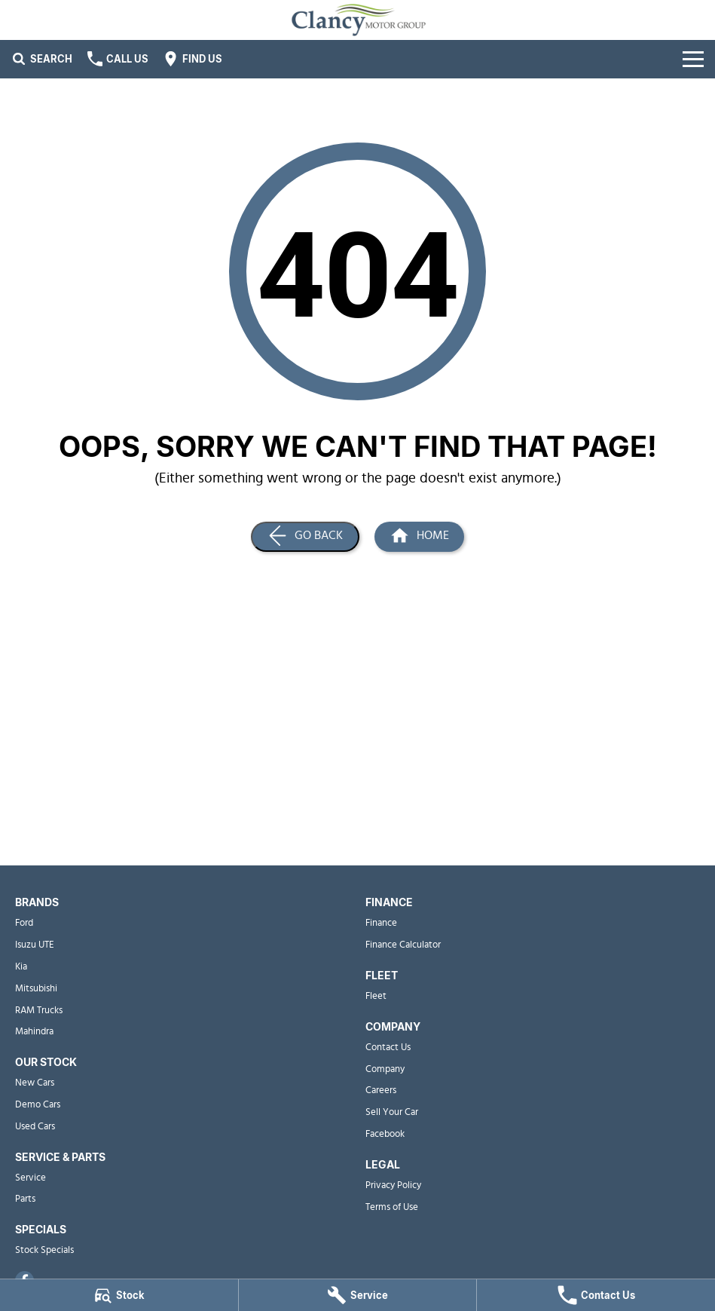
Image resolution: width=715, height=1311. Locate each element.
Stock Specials (44, 1250)
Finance (381, 923)
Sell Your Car (391, 1112)
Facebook (385, 1134)
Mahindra (34, 1032)
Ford (24, 923)
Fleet (376, 996)
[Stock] (119, 1295)
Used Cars (35, 1127)
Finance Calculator (403, 945)
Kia (21, 967)
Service (30, 1178)
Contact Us (388, 1047)
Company (385, 1069)
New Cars (34, 1083)
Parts (25, 1199)
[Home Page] (419, 537)
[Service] (358, 1295)
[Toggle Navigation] (693, 59)
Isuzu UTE (34, 945)
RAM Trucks (39, 1010)
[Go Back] (305, 537)
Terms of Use (391, 1207)
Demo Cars (37, 1105)
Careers (380, 1090)
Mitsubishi (36, 989)
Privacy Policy (393, 1185)
